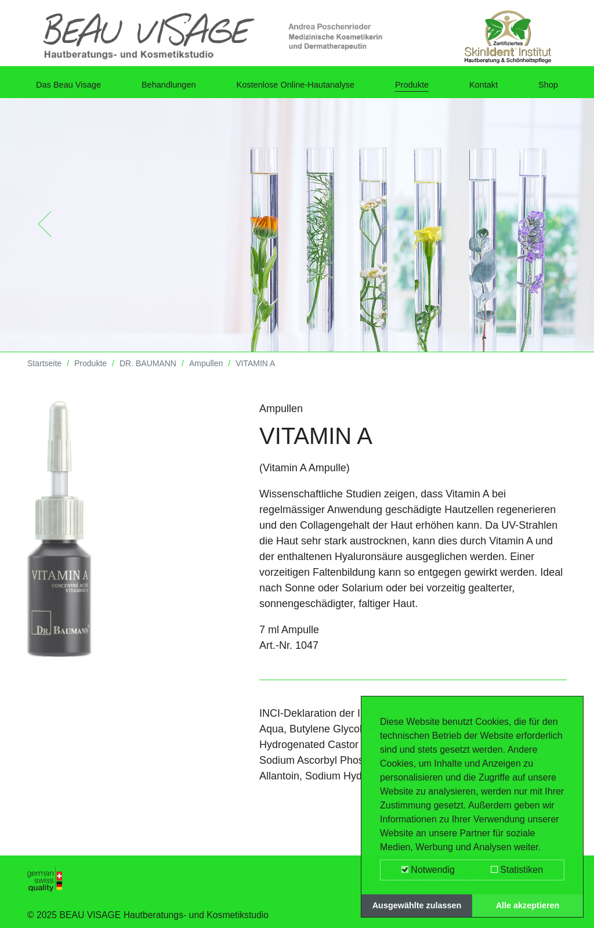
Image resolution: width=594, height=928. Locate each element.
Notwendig (428, 870)
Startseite (44, 372)
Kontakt (490, 89)
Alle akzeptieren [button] (528, 905)
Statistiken (517, 870)
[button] (44, 232)
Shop (546, 89)
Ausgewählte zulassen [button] (417, 905)
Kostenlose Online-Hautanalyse (307, 89)
